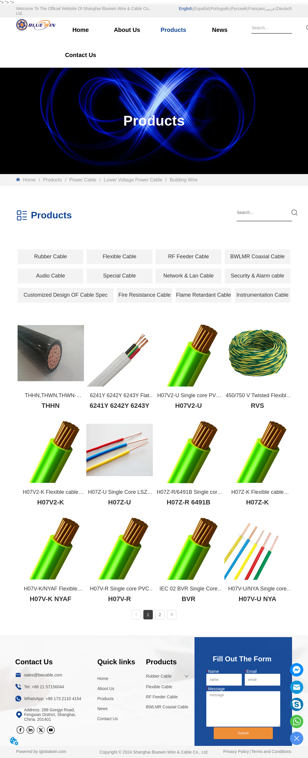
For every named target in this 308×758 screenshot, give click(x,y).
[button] (50, 256)
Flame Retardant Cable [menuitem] (203, 295)
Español (201, 8)
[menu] (154, 256)
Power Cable (83, 179)
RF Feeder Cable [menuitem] (188, 256)
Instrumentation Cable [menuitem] (262, 295)
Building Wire (183, 179)
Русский (239, 8)
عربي (270, 8)
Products (52, 179)
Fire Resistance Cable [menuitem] (145, 295)
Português (220, 8)
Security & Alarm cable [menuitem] (257, 276)
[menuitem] (50, 256)
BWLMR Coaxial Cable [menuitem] (257, 256)
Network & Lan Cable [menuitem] (188, 276)
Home (29, 179)
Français (256, 8)
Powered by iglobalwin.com (41, 751)
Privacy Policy (236, 751)
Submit (243, 733)
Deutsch (284, 8)
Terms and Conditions (271, 751)
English (185, 8)
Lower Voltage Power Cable (133, 179)
